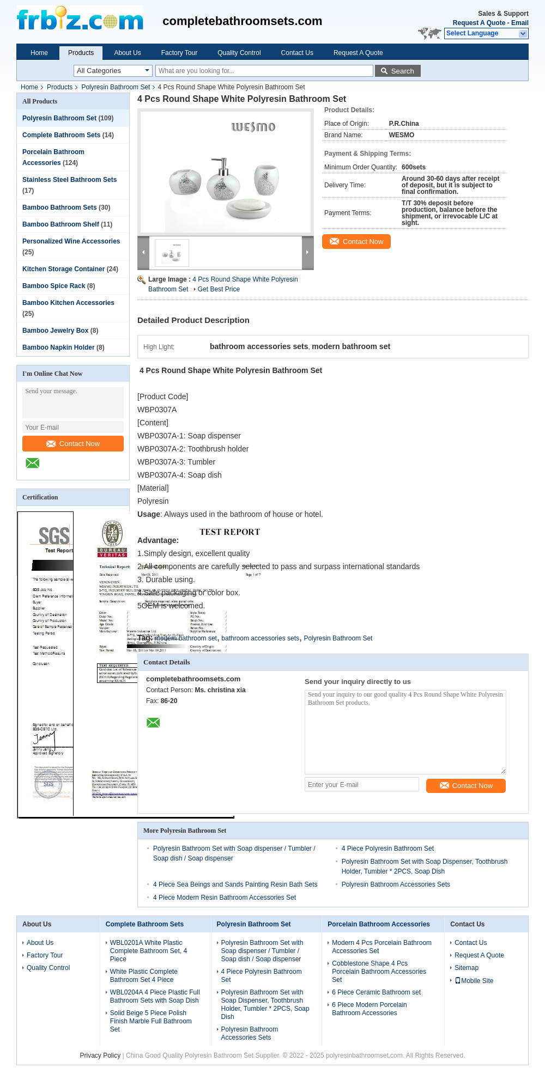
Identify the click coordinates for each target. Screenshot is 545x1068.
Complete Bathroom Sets (61, 135)
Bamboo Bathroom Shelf (60, 224)
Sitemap (467, 968)
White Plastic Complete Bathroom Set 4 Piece (144, 976)
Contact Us (297, 53)
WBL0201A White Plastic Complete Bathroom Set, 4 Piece (148, 951)
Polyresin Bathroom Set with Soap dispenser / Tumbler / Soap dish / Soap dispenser (262, 951)
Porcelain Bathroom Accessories (379, 924)
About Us (127, 53)
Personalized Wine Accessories (71, 241)
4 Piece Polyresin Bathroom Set (388, 848)
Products (81, 53)
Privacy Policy (100, 1055)
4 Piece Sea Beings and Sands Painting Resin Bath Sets (235, 884)
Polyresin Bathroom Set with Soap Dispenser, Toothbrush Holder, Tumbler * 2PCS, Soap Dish (265, 1004)
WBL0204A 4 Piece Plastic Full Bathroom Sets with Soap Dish (155, 996)
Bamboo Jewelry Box (55, 330)
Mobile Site (474, 981)
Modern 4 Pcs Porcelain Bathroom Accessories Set (382, 947)
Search (402, 71)
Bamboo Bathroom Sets (59, 207)
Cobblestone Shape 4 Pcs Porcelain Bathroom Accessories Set (379, 972)
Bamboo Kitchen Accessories (68, 303)
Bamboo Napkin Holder (58, 347)
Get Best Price (219, 289)
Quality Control (239, 53)
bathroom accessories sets (260, 638)
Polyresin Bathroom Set (115, 87)
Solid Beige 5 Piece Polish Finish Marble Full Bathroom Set (151, 1021)
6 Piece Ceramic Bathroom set (376, 992)
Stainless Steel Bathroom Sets (69, 180)
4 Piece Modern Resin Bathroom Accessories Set (224, 897)
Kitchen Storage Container (63, 269)
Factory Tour (179, 53)
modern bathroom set (186, 638)
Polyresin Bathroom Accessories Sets (396, 884)
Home (39, 53)
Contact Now (73, 444)
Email (520, 23)
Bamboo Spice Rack (53, 286)
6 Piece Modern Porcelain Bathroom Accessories (369, 1009)
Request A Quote (479, 23)
